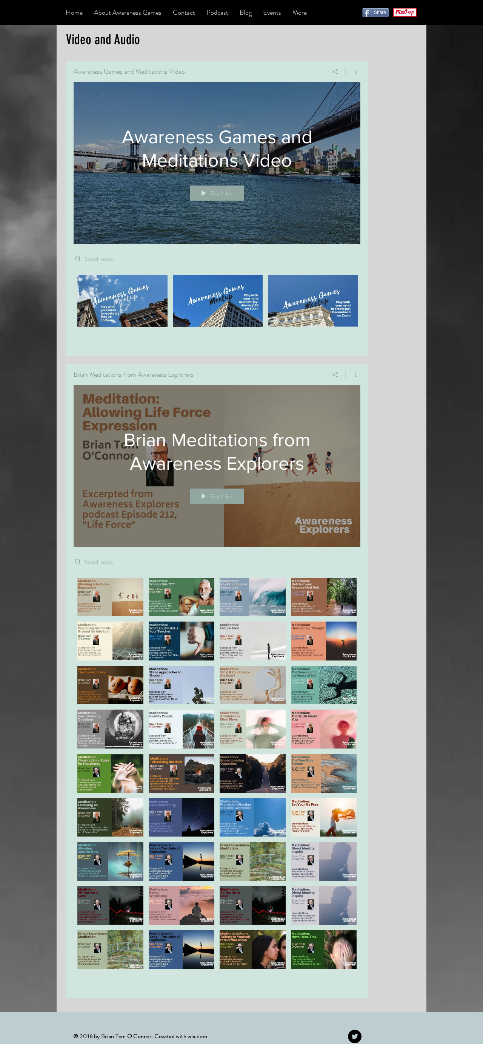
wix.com (197, 1036)
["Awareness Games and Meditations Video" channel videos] (217, 309)
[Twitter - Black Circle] (354, 1036)
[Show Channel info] (353, 71)
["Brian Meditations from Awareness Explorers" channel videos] (217, 782)
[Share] (375, 12)
